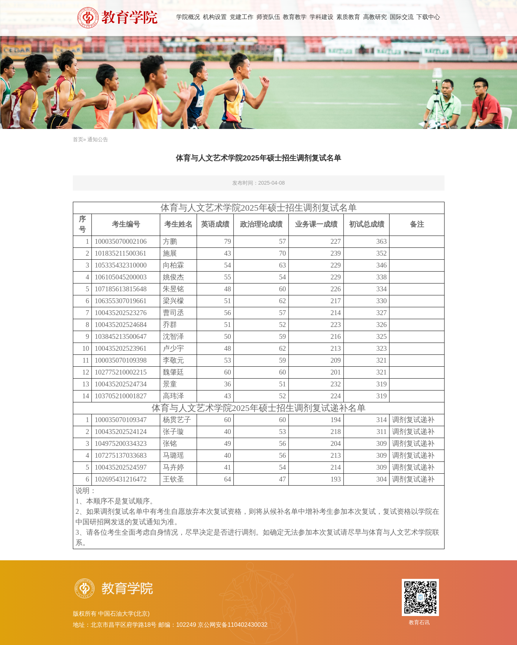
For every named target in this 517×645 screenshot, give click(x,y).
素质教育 (348, 16)
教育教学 (295, 16)
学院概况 (188, 16)
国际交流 (402, 16)
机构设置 (215, 16)
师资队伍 (268, 16)
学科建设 (321, 16)
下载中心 (428, 16)
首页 (78, 139)
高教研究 (375, 16)
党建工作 (241, 16)
